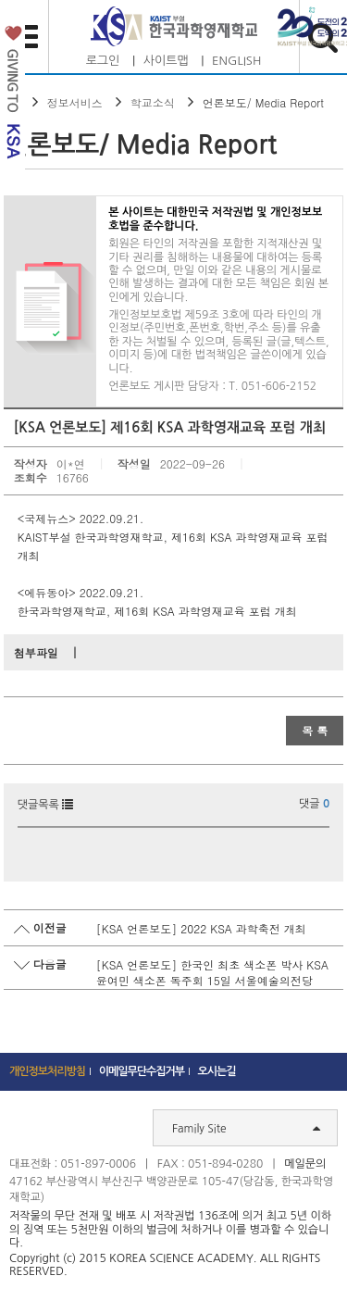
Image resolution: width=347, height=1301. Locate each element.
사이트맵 (166, 61)
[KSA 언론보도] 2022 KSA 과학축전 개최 (201, 928)
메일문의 (305, 1164)
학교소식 (152, 102)
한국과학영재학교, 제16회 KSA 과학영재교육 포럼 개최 (157, 611)
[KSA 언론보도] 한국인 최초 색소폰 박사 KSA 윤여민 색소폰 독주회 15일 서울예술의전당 (212, 972)
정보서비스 (75, 102)
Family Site (246, 1127)
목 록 (315, 730)
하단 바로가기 (0, 0)
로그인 (103, 61)
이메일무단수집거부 (142, 1071)
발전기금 (12, 96)
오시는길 (217, 1071)
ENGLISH (236, 61)
